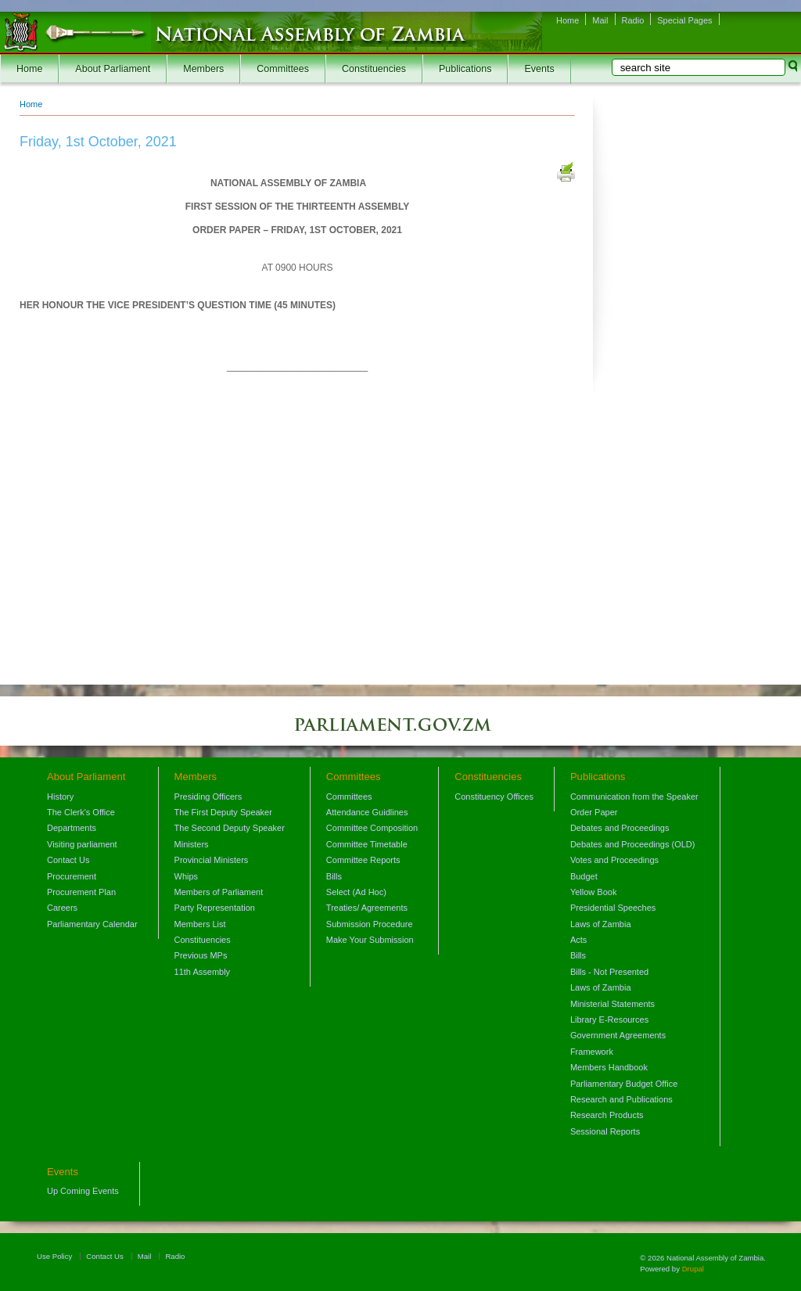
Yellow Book (593, 892)
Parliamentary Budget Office (623, 1083)
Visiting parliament (82, 844)
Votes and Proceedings (614, 860)
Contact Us (68, 860)
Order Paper (594, 812)
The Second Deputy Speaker (229, 827)
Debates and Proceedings (620, 827)
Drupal (693, 1268)
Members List (200, 924)
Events (539, 68)
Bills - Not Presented (609, 971)
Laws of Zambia (600, 924)
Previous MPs (201, 955)
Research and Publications (621, 1099)
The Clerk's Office (81, 812)
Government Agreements (618, 1035)
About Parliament (112, 68)
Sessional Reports (605, 1131)
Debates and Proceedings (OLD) (632, 844)
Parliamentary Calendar (92, 924)
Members (203, 68)
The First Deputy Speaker (223, 812)
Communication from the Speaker (634, 796)
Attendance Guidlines (367, 812)
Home (567, 20)
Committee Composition (372, 827)
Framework (591, 1051)
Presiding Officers (208, 796)
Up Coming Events (83, 1191)
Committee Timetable (367, 844)
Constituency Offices (493, 796)
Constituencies (374, 68)
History (60, 796)
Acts (578, 939)
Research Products (607, 1115)
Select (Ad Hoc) (356, 892)
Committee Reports (363, 860)
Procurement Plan (81, 892)
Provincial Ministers (211, 860)
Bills (334, 876)
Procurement (71, 876)
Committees (283, 68)
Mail (600, 20)
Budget (584, 876)
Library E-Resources (609, 1019)
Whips (186, 876)
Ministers (191, 844)
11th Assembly (202, 971)
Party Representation (214, 907)
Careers (62, 907)
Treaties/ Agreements (367, 907)
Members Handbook (609, 1067)
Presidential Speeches (613, 907)
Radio (633, 20)
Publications (465, 68)
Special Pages (684, 20)
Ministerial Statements (612, 1004)
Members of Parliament (219, 892)
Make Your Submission (370, 939)
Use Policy (54, 1256)
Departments (71, 827)
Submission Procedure (369, 924)
